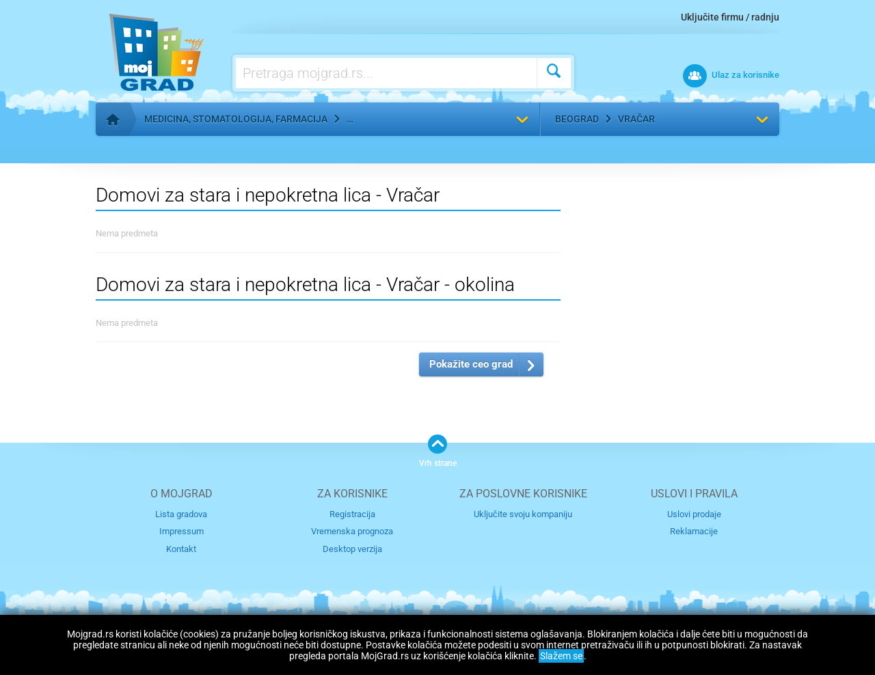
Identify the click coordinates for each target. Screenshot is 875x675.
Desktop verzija (352, 549)
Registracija (352, 514)
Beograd (577, 118)
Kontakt (181, 549)
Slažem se (561, 655)
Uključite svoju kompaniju (523, 514)
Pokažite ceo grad (471, 364)
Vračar (636, 118)
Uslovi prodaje (694, 514)
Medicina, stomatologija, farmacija (235, 118)
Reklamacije (694, 531)
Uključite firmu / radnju (730, 17)
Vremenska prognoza (352, 531)
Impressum (181, 531)
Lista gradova (181, 514)
